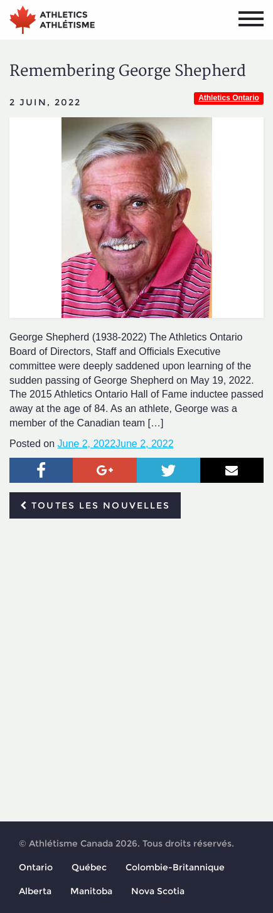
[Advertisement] (136, 670)
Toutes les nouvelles (95, 505)
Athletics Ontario (228, 97)
